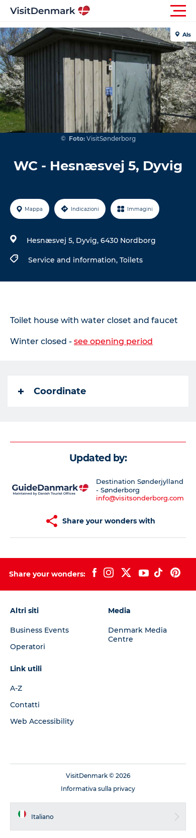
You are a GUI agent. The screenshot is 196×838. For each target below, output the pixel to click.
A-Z (16, 688)
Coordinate (52, 391)
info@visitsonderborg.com (140, 498)
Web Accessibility (42, 721)
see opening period (113, 341)
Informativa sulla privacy (98, 788)
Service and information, (74, 259)
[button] (143, 11)
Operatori (27, 646)
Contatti (25, 704)
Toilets (131, 259)
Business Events (39, 630)
